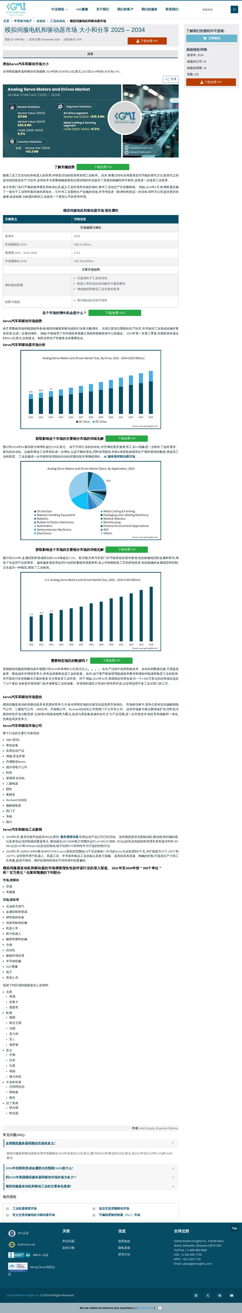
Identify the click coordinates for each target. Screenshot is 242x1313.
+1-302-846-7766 (191, 1256)
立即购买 (211, 38)
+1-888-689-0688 (196, 1252)
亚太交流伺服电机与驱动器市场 (33, 1216)
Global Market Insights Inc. (23, 1297)
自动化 (41, 21)
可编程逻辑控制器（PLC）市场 (119, 1216)
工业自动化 (57, 21)
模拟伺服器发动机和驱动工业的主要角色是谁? (91, 1188)
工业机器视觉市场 (24, 1210)
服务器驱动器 (69, 838)
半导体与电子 (23, 21)
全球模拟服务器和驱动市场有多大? (92, 1145)
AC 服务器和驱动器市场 (119, 457)
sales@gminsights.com (196, 1265)
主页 (6, 21)
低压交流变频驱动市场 (114, 1210)
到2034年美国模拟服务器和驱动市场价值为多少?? (91, 1178)
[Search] (234, 9)
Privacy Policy (145, 1309)
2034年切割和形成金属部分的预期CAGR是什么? (91, 1169)
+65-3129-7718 (191, 1261)
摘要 (90, 54)
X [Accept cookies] (160, 1309)
